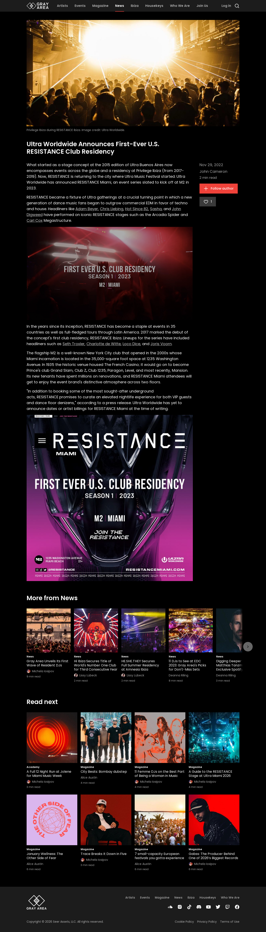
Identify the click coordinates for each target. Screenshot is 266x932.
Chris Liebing (111, 208)
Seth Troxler (74, 343)
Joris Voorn (161, 343)
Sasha (156, 208)
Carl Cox (35, 220)
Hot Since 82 (136, 208)
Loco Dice (131, 343)
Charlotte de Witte (103, 343)
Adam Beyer (86, 208)
